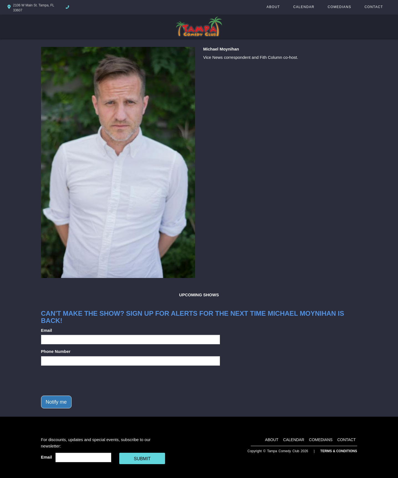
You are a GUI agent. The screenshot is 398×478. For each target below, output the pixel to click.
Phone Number (56, 351)
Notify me (56, 402)
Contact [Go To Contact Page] (373, 7)
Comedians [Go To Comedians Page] (339, 7)
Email (46, 330)
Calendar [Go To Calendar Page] (303, 7)
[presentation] (83, 380)
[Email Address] (83, 457)
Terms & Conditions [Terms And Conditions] (338, 451)
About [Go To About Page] (273, 7)
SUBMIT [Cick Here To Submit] (142, 458)
